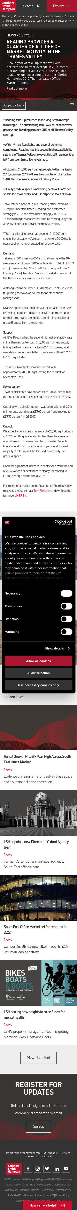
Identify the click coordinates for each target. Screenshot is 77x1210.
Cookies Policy (12, 1184)
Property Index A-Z (44, 1195)
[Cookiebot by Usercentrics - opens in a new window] (54, 522)
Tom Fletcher (41, 491)
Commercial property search (22, 1153)
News (71, 16)
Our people (51, 1153)
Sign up (38, 1126)
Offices (66, 1153)
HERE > (21, 496)
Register (47, 1156)
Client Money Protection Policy (56, 1189)
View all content (38, 1058)
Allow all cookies (38, 660)
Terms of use (65, 1179)
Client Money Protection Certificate (22, 1189)
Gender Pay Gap (62, 1184)
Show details (54, 648)
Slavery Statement (43, 1184)
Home (5, 16)
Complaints (26, 1184)
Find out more (19, 88)
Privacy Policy (62, 1195)
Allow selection (38, 673)
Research (32, 1156)
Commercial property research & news (38, 16)
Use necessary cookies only (38, 685)
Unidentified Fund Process (20, 1195)
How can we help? (43, 1205)
